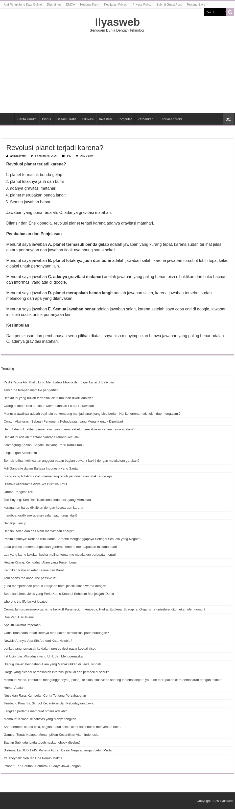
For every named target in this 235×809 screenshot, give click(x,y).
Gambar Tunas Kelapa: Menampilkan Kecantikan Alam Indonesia (51, 735)
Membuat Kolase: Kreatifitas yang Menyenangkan (40, 719)
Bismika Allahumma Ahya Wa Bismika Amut (35, 484)
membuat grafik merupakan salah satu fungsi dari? (41, 515)
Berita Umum (27, 119)
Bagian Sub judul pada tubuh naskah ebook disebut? (42, 742)
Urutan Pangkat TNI (18, 492)
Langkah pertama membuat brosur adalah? (35, 711)
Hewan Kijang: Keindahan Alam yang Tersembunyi (40, 562)
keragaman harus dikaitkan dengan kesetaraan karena (43, 507)
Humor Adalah (14, 688)
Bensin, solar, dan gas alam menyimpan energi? (39, 531)
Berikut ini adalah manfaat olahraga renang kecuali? (42, 437)
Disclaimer (54, 4)
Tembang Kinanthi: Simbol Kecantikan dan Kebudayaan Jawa (48, 703)
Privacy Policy (141, 4)
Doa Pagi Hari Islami (19, 617)
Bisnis (46, 119)
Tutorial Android (170, 119)
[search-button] (230, 12)
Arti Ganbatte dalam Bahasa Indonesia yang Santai (41, 468)
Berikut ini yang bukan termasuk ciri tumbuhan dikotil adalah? (48, 398)
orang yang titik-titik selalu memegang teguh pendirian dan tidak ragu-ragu (58, 476)
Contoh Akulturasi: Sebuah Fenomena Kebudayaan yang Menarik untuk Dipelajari (63, 421)
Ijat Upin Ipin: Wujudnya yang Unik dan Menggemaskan (44, 656)
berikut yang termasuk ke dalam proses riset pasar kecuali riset (50, 648)
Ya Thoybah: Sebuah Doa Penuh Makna (33, 758)
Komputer (125, 119)
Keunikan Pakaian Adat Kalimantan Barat (34, 570)
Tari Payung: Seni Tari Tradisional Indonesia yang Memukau (47, 500)
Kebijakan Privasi (115, 4)
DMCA (70, 4)
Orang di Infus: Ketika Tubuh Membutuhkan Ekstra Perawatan (49, 406)
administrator (18, 155)
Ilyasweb (117, 22)
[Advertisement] (117, 72)
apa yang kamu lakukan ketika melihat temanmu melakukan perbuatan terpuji (60, 554)
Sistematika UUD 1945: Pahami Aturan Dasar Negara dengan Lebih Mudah (58, 750)
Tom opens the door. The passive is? (30, 578)
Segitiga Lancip (15, 523)
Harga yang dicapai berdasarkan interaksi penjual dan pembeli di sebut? (56, 672)
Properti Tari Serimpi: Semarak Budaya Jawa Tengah (42, 766)
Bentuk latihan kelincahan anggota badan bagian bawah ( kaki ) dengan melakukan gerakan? (71, 460)
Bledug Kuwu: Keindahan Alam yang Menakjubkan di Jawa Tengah (52, 664)
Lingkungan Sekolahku (20, 453)
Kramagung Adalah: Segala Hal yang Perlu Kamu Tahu (44, 445)
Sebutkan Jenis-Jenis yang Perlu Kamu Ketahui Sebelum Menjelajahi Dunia (59, 594)
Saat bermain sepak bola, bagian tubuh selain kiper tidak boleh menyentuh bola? (62, 727)
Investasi (105, 119)
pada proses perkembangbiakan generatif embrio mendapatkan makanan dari (60, 547)
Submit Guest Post (169, 4)
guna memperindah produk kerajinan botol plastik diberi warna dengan (55, 586)
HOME (7, 118)
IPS (68, 155)
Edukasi (87, 119)
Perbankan (145, 119)
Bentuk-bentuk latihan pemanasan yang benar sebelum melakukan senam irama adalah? (69, 429)
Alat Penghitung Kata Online (23, 4)
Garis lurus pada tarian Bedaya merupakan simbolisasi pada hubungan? (56, 633)
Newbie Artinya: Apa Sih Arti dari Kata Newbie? (38, 641)
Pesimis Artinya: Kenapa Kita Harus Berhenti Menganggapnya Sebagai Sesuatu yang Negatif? (72, 539)
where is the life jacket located (26, 601)
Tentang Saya (196, 4)
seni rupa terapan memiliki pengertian (31, 390)
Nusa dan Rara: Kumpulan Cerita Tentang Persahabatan (45, 695)
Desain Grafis (66, 119)
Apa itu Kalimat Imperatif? (22, 625)
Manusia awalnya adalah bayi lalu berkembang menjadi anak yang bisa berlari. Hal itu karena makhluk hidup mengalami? (92, 413)
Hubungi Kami (89, 4)
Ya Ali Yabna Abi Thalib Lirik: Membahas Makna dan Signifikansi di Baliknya (59, 382)
